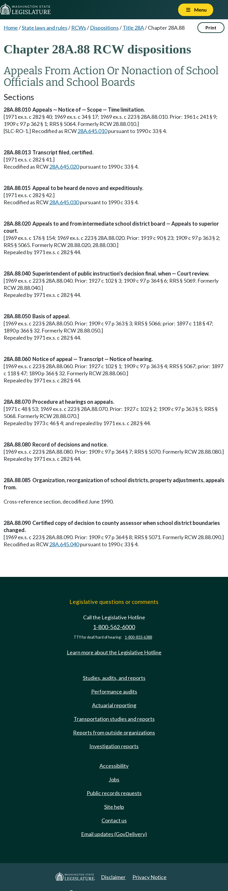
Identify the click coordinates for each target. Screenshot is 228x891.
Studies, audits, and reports (114, 678)
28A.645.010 (92, 131)
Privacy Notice (149, 877)
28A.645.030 (64, 202)
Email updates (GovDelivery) (114, 834)
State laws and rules (44, 27)
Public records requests (114, 793)
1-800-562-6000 (114, 626)
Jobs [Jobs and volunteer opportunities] (114, 779)
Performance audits (114, 691)
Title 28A (133, 27)
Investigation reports (114, 746)
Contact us (114, 820)
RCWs (78, 27)
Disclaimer (113, 877)
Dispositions (104, 27)
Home (11, 27)
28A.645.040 (64, 544)
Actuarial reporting (114, 705)
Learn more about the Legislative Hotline (114, 652)
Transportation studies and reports (114, 719)
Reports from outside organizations (114, 732)
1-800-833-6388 (138, 637)
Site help (114, 806)
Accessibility (114, 765)
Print (210, 27)
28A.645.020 (64, 166)
